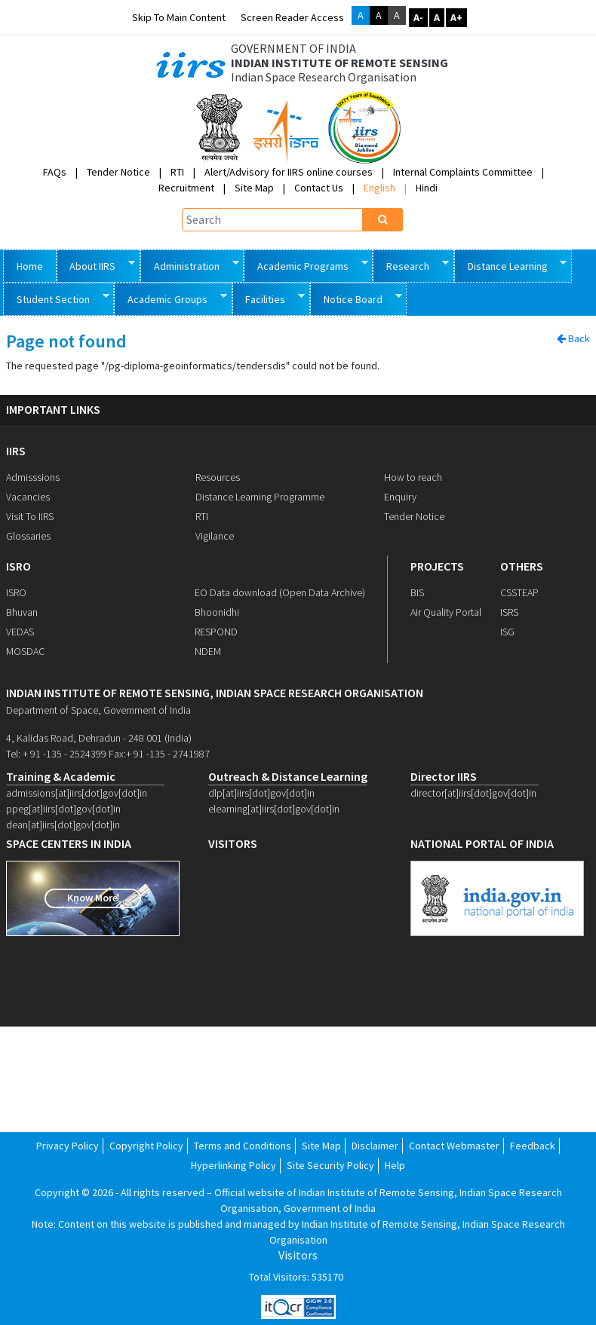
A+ (456, 17)
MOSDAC (25, 651)
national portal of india (482, 844)
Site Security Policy (330, 1165)
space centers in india (68, 844)
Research (411, 265)
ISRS (509, 612)
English (379, 187)
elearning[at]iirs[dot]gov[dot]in (273, 809)
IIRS (16, 450)
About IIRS (96, 265)
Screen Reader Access (292, 17)
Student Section (56, 298)
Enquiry (400, 496)
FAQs (54, 172)
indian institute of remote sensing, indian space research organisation (214, 693)
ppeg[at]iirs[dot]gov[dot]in (63, 809)
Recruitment (186, 187)
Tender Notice (118, 172)
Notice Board (356, 298)
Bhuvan (22, 612)
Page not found (66, 342)
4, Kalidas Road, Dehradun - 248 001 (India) (99, 738)
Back (573, 338)
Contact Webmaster (454, 1145)
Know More (92, 897)
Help (395, 1165)
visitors (232, 844)
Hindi (427, 187)
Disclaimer (375, 1145)
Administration (189, 265)
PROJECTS (437, 566)
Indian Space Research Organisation (323, 77)
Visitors (298, 1255)
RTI (177, 172)
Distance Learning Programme (259, 496)
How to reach (413, 477)
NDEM (208, 651)
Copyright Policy (146, 1145)
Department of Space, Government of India (98, 710)
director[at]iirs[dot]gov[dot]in (473, 793)
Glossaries (28, 536)
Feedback (532, 1145)
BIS (417, 592)
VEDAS (20, 631)
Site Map (254, 187)
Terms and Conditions (242, 1145)
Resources (217, 477)
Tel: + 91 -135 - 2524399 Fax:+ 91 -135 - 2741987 (108, 753)
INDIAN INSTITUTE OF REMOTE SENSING (339, 63)
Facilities (269, 298)
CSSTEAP (519, 592)
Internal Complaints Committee (463, 172)
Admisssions (33, 477)
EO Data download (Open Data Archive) (280, 592)
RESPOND (216, 631)
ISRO (18, 566)
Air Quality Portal (445, 612)
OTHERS (521, 566)
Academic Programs (306, 265)
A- (418, 17)
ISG (507, 631)
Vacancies (28, 496)
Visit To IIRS (30, 516)
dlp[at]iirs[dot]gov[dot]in (261, 793)
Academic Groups (170, 298)
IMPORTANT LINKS (53, 409)
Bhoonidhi (217, 612)
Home (30, 266)
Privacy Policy (67, 1145)
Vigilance (214, 536)
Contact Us (318, 187)
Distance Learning (510, 265)
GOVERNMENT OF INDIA (293, 48)
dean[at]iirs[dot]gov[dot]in (63, 824)
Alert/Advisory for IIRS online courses (288, 172)
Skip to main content (179, 17)
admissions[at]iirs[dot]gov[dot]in (76, 793)
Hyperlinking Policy (233, 1165)
